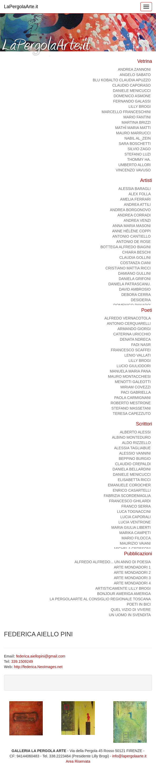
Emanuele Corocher (129, 485)
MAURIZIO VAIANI (135, 543)
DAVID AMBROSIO (135, 289)
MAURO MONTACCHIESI (129, 376)
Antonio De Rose (133, 241)
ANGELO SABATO (135, 75)
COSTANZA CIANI (135, 263)
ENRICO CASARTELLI (132, 490)
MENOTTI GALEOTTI (133, 382)
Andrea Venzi (137, 220)
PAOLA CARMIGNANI (132, 398)
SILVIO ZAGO (139, 149)
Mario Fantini (137, 117)
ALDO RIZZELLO (136, 443)
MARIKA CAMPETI (135, 533)
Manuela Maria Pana (130, 371)
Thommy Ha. (139, 159)
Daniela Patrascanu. (129, 284)
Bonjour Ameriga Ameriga (124, 594)
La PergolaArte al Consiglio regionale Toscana (100, 599)
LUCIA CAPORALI (135, 517)
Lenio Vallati (137, 355)
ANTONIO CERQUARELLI (129, 323)
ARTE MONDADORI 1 (132, 567)
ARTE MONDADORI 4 (132, 583)
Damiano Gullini (134, 273)
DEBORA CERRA (136, 294)
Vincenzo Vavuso (133, 170)
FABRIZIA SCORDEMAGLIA (127, 496)
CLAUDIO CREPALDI (133, 464)
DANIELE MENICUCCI (132, 90)
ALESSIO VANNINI (135, 453)
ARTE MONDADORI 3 (132, 578)
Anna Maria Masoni (131, 226)
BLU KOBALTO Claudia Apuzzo (122, 80)
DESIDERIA (141, 300)
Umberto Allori (135, 165)
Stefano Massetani (131, 408)
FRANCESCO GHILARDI (130, 501)
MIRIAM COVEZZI (135, 387)
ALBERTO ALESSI (135, 432)
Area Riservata (78, 761)
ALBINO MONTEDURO (131, 437)
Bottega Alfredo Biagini (125, 247)
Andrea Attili (137, 204)
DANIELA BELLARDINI (131, 469)
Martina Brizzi (136, 122)
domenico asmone (132, 96)
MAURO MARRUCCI (133, 133)
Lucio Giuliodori (134, 366)
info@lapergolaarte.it (129, 756)
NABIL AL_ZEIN (137, 138)
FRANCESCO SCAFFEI (131, 350)
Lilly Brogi (140, 106)
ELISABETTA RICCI (134, 480)
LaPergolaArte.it (21, 6)
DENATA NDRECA (135, 339)
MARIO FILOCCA (136, 538)
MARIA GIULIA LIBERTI (131, 527)
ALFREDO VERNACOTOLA (127, 318)
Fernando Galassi (132, 101)
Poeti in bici (139, 604)
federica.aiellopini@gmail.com (40, 656)
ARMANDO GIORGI (134, 329)
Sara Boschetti (135, 143)
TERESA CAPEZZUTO (132, 413)
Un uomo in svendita (130, 615)
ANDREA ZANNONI (134, 69)
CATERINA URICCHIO (132, 334)
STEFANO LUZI (137, 154)
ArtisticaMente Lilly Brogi (123, 588)
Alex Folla (140, 194)
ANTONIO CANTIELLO (131, 236)
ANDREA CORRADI (134, 215)
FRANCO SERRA (136, 506)
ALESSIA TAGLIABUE (132, 448)
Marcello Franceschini (126, 112)
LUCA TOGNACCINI (134, 511)
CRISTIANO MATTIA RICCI (128, 268)
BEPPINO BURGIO (135, 458)
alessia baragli (135, 188)
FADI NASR (141, 345)
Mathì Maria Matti (133, 128)
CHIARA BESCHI (136, 252)
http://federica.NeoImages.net (38, 667)
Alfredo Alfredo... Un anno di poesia (112, 562)
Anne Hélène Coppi (131, 231)
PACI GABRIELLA (136, 392)
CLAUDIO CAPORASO (131, 85)
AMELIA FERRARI (135, 199)
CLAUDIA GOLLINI (135, 257)
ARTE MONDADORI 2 (132, 572)
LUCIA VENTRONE (135, 522)
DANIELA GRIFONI (135, 279)
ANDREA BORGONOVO (130, 210)
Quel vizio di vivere (131, 609)
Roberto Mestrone (131, 403)
